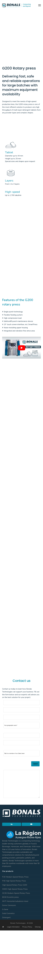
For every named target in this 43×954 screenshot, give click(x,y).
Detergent (6, 917)
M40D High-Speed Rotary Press (15, 889)
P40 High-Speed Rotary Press (14, 881)
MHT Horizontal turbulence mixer (15, 901)
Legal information (13, 927)
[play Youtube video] (21, 348)
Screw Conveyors (9, 905)
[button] (39, 5)
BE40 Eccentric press (10, 897)
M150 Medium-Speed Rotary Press (16, 893)
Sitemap (38, 927)
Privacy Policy (27, 927)
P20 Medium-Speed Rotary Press (15, 877)
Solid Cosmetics (8, 913)
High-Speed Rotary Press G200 (14, 885)
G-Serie (5, 909)
